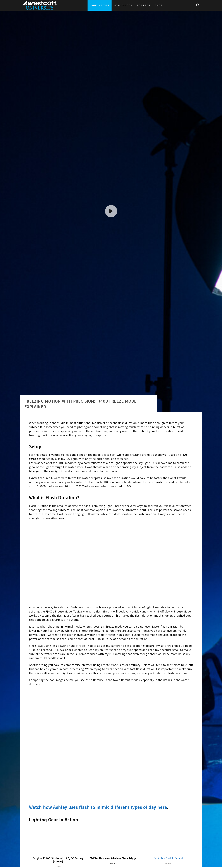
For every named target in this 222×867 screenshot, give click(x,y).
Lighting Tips (99, 5)
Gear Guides (123, 5)
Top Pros (143, 5)
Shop (158, 5)
